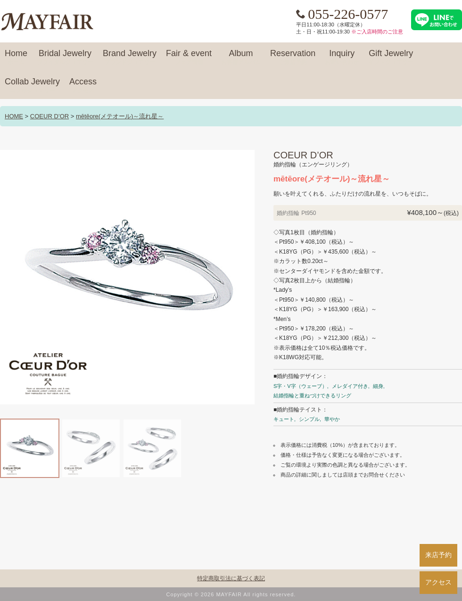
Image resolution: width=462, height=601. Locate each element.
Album (241, 57)
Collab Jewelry (32, 86)
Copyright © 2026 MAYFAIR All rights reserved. (231, 594)
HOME (14, 116)
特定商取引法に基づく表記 (231, 578)
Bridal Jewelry (65, 57)
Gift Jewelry (390, 57)
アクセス (438, 582)
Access (83, 86)
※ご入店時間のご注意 (377, 31)
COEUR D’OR (49, 116)
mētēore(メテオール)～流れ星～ (120, 116)
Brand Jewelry (130, 57)
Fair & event (189, 57)
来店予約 (438, 555)
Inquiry (342, 57)
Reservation (292, 57)
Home (16, 57)
